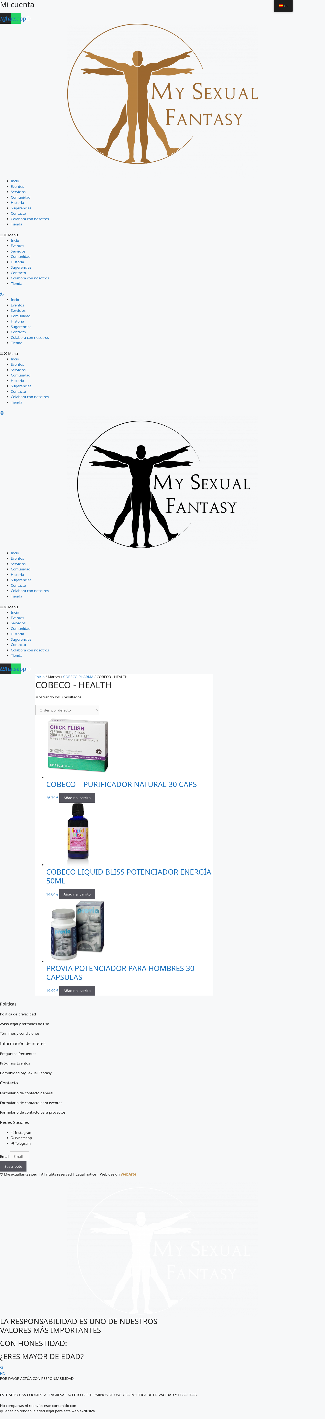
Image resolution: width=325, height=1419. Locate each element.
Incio (15, 181)
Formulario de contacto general (26, 1093)
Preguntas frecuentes (18, 1053)
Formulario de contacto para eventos (31, 1102)
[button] (162, 235)
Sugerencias (21, 208)
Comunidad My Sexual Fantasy (25, 1072)
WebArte (128, 1174)
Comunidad (21, 197)
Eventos (17, 186)
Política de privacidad (18, 1014)
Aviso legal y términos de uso (24, 1023)
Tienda (16, 224)
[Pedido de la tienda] (67, 710)
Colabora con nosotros (30, 218)
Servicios (18, 191)
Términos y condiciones (19, 1033)
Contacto (18, 213)
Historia (17, 202)
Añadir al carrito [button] (77, 797)
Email (5, 1156)
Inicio (40, 676)
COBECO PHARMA (78, 676)
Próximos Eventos (15, 1063)
